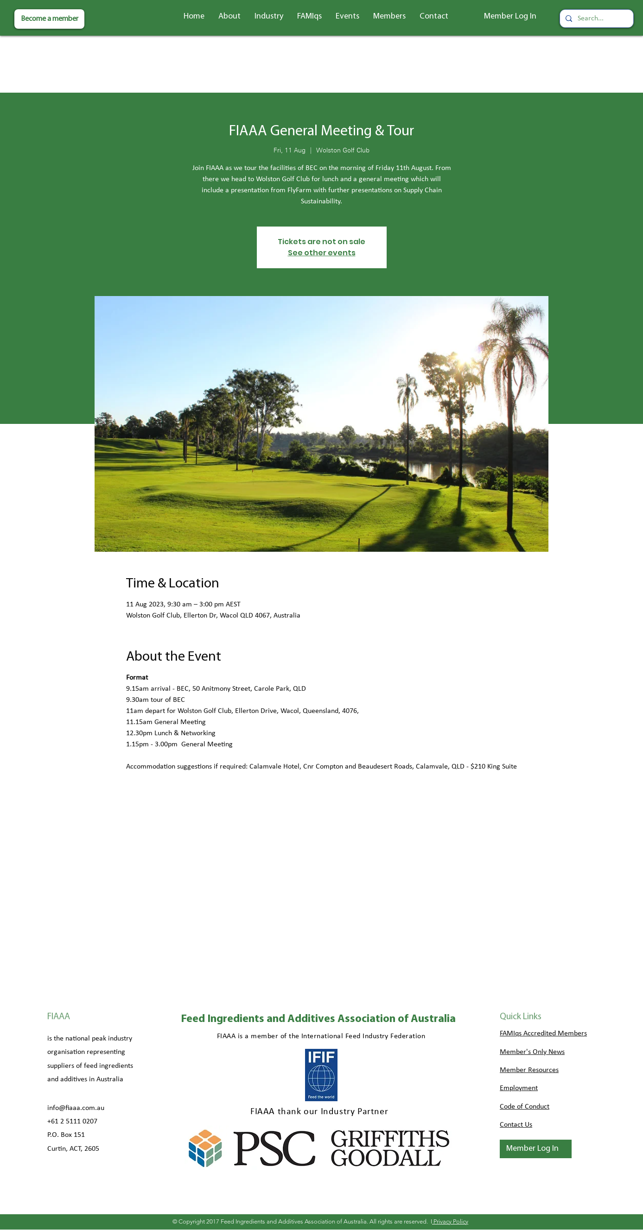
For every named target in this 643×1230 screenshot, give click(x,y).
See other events (322, 252)
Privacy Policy (450, 1221)
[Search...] (596, 18)
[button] (229, 16)
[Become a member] (49, 19)
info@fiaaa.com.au (75, 1108)
